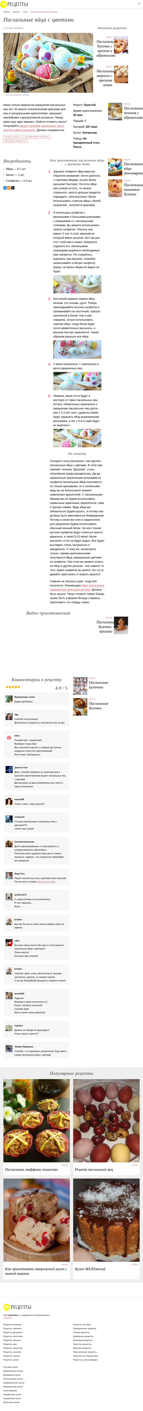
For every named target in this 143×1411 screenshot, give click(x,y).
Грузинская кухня (12, 1398)
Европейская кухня (13, 1371)
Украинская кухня (12, 1394)
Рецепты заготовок (13, 1336)
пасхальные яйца (46, 882)
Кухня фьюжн (10, 1390)
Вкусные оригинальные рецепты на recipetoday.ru (17, 1307)
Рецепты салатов (12, 1352)
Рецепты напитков (12, 1348)
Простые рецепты (82, 1344)
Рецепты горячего (12, 1328)
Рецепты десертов (12, 1332)
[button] (139, 3)
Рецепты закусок (12, 1340)
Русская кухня (10, 1367)
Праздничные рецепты (37, 137)
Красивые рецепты (15, 141)
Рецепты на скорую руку (85, 1356)
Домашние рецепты (83, 1336)
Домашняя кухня (11, 1375)
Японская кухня (11, 1402)
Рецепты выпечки (12, 1324)
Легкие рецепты (81, 1332)
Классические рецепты (85, 1352)
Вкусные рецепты (82, 1348)
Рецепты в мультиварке (85, 1360)
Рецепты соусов (11, 1356)
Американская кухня (13, 1383)
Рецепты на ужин (82, 1324)
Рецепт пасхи (12, 137)
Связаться (7, 1318)
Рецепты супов (11, 1360)
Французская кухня (13, 1387)
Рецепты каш (10, 1344)
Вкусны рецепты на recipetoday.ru (14, 4)
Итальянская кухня (13, 1379)
